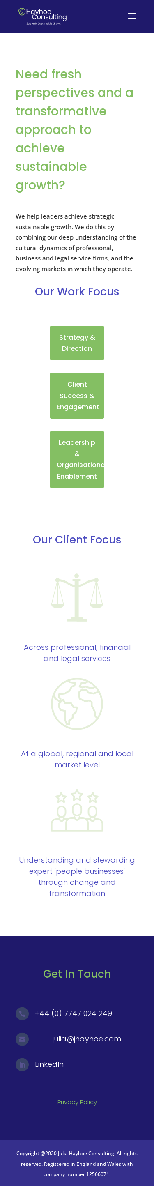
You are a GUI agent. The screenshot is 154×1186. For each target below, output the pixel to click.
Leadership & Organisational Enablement (80, 459)
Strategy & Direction (77, 343)
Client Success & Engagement (78, 395)
